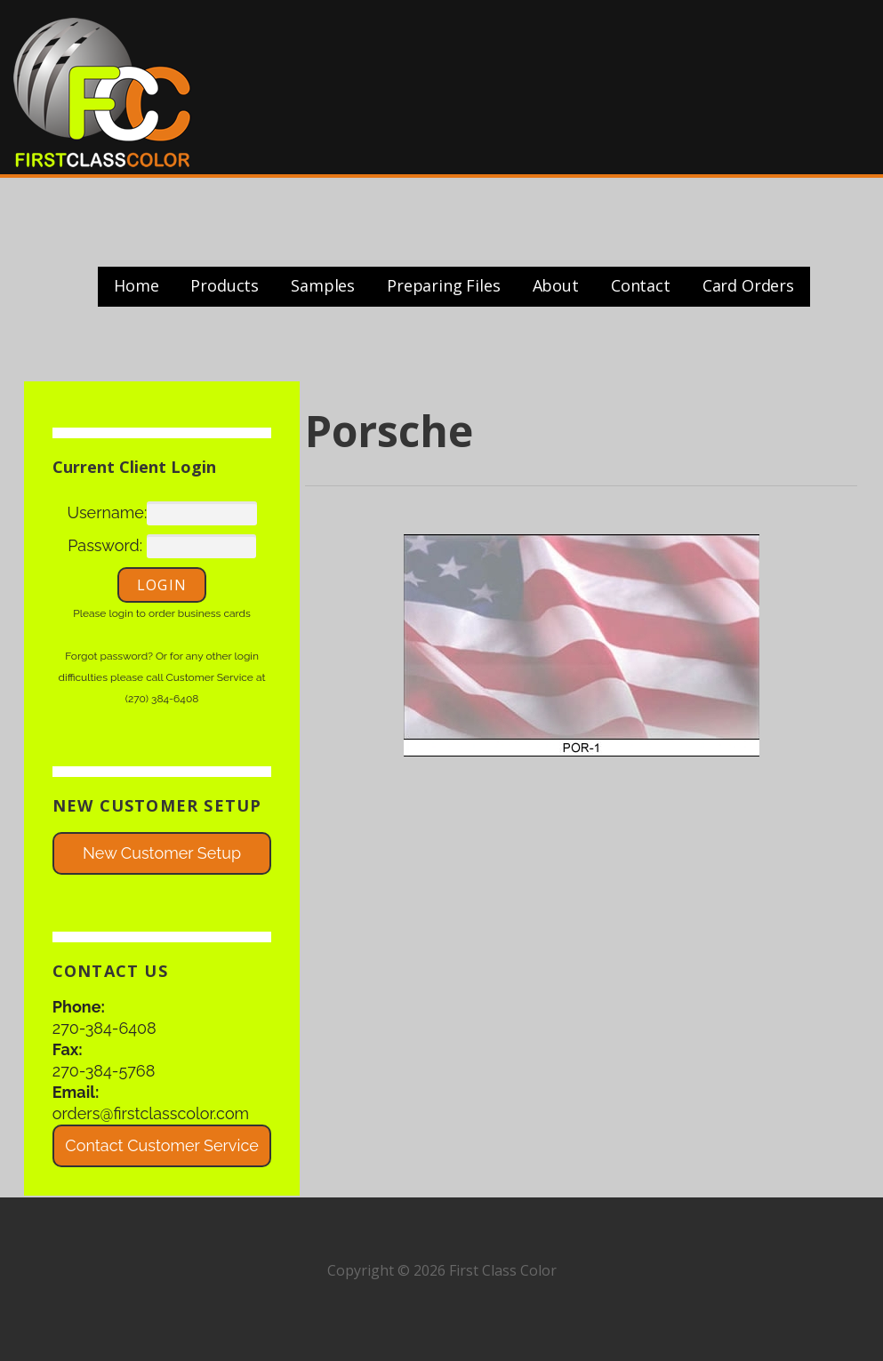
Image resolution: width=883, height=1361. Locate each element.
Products (224, 285)
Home (136, 285)
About (556, 285)
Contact (640, 285)
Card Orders (748, 285)
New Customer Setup (162, 853)
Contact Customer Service (161, 1145)
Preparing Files (444, 285)
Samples (323, 285)
